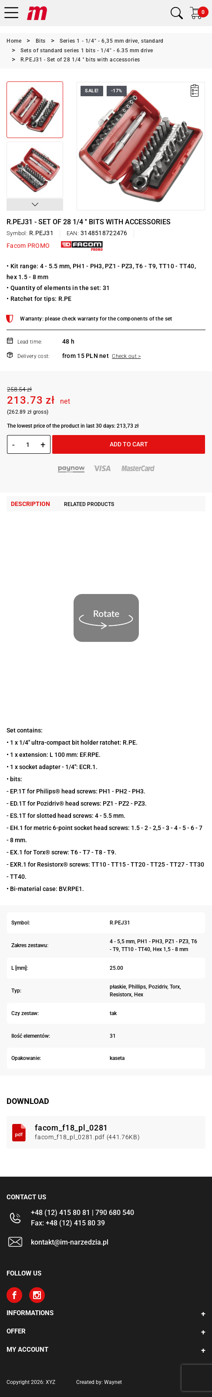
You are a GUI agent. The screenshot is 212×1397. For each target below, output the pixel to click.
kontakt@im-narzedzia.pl (69, 1242)
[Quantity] (28, 444)
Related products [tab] (89, 504)
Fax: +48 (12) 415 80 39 (68, 1223)
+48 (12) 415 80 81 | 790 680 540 (82, 1212)
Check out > (126, 356)
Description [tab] (30, 503)
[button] (35, 205)
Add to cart (129, 444)
